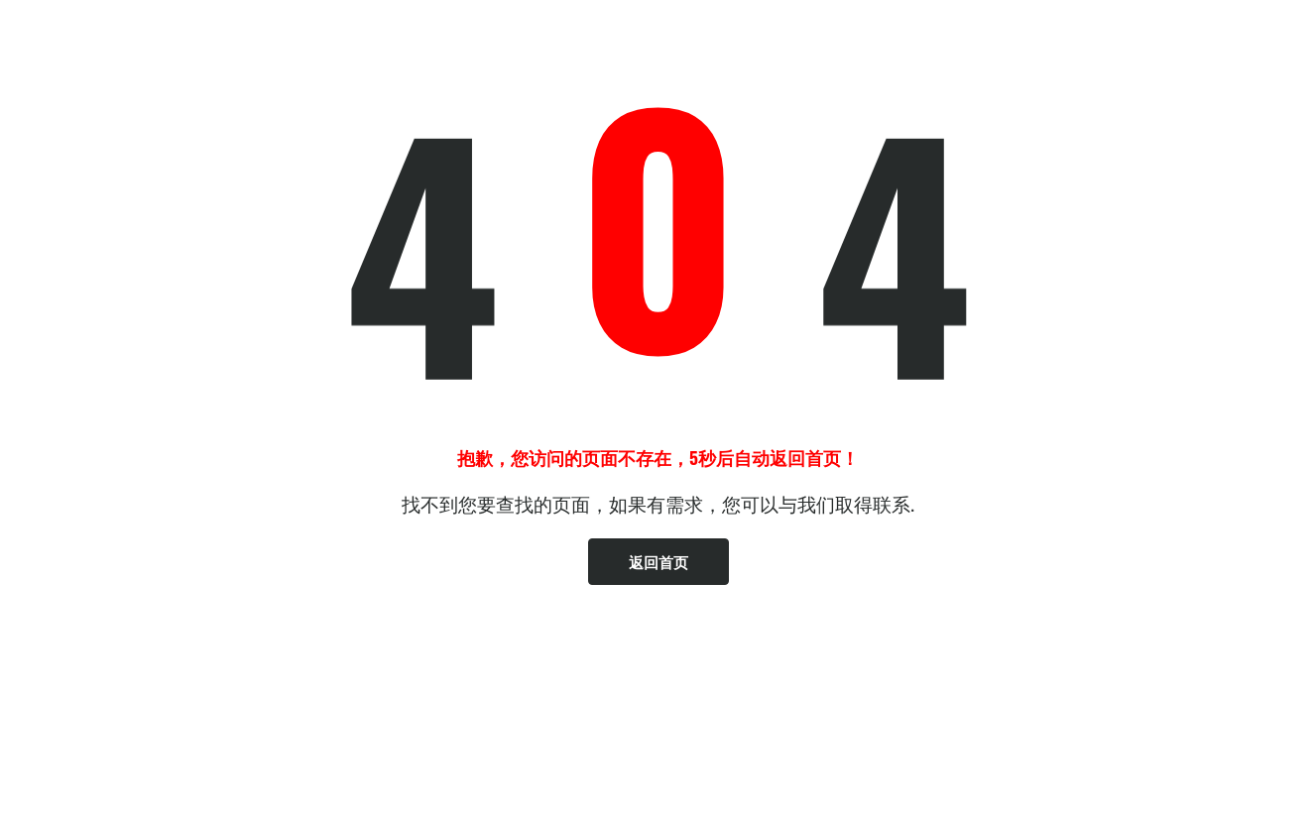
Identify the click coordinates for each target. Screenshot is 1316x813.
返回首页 (658, 561)
